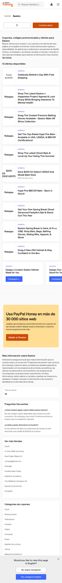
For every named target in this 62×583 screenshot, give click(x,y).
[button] (58, 4)
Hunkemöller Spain (13, 471)
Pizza (7, 509)
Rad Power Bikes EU (13, 456)
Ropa (7, 539)
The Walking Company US (16, 481)
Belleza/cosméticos (13, 554)
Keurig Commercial (13, 486)
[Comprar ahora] (46, 25)
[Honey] (7, 4)
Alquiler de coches (13, 544)
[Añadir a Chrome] (17, 337)
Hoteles (8, 524)
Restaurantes (11, 514)
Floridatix (9, 491)
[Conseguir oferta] (14, 279)
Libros (7, 549)
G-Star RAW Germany (14, 451)
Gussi (7, 446)
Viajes (7, 529)
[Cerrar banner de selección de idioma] (58, 559)
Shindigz (8, 466)
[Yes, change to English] (31, 577)
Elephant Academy (13, 476)
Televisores (9, 519)
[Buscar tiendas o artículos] (30, 4)
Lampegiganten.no (13, 461)
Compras (9, 534)
